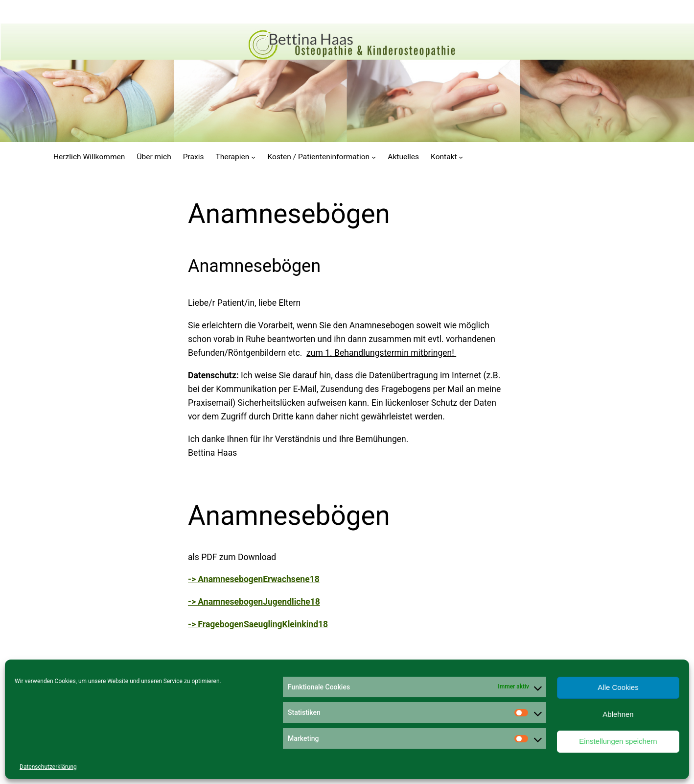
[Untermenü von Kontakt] (461, 156)
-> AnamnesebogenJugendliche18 (254, 602)
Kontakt (444, 156)
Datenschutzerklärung (48, 766)
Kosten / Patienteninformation (319, 156)
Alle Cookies (618, 687)
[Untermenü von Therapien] (253, 156)
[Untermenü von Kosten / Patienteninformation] (373, 156)
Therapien (232, 156)
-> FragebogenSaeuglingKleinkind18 (258, 624)
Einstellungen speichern (618, 741)
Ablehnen (617, 714)
